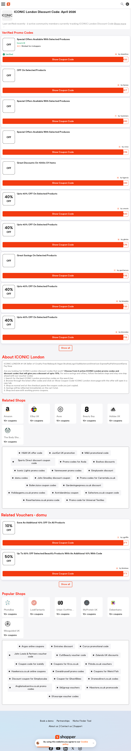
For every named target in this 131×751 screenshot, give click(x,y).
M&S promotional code (96, 453)
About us (53, 718)
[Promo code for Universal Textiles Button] (85, 497)
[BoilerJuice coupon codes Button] (41, 482)
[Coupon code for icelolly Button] (30, 658)
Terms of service (81, 734)
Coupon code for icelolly (31, 658)
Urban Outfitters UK (67, 607)
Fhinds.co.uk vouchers (100, 658)
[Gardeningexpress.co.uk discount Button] (82, 482)
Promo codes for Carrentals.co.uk (97, 475)
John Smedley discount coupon (53, 475)
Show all (65, 581)
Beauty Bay (89, 416)
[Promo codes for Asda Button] (73, 460)
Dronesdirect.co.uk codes (104, 673)
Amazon (8, 416)
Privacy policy (67, 734)
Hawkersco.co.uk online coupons (28, 666)
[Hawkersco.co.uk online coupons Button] (27, 665)
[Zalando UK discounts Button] (106, 651)
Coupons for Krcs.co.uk (66, 658)
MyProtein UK (90, 607)
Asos (59, 416)
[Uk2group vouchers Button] (68, 680)
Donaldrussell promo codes (69, 666)
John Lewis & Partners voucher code (30, 651)
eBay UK (34, 416)
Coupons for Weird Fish (106, 666)
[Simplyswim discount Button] (101, 467)
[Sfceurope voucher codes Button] (64, 688)
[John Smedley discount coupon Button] (52, 475)
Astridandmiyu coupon (66, 490)
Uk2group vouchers (70, 680)
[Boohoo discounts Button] (104, 460)
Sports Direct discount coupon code (34, 460)
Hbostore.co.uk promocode (103, 680)
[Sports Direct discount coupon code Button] (33, 460)
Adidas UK (114, 416)
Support (78, 718)
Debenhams (115, 607)
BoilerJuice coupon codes (42, 482)
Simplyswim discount (102, 468)
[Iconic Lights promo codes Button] (30, 467)
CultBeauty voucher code (72, 651)
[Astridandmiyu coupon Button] (66, 490)
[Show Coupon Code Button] (63, 59)
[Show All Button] (65, 581)
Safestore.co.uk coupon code (103, 490)
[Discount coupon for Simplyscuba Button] (28, 673)
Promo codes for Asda (74, 460)
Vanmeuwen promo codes (67, 468)
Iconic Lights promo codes (31, 468)
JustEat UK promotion (63, 453)
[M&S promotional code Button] (95, 453)
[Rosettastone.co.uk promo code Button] (41, 497)
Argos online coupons (33, 643)
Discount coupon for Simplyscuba (29, 673)
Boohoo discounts (105, 460)
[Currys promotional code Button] (94, 643)
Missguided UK (12, 628)
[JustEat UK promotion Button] (62, 453)
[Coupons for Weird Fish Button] (105, 665)
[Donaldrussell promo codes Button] (68, 665)
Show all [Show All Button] (65, 348)
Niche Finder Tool (82, 712)
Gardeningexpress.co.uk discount (83, 482)
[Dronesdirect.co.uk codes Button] (104, 673)
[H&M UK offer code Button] (31, 453)
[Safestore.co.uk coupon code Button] (102, 490)
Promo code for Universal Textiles (86, 497)
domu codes (21, 475)
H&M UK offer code (31, 453)
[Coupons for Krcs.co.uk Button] (65, 658)
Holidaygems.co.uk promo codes (28, 490)
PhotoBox (9, 607)
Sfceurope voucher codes (65, 688)
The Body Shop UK (13, 437)
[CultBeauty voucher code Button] (71, 651)
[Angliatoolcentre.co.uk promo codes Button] (30, 680)
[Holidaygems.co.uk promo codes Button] (27, 490)
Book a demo (46, 712)
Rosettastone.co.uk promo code (42, 497)
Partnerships (63, 712)
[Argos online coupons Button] (31, 643)
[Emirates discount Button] (62, 643)
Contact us (66, 718)
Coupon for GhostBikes (69, 673)
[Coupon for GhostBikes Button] (68, 673)
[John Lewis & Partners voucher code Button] (29, 651)
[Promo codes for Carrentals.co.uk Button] (96, 475)
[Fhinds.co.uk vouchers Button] (99, 658)
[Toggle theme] (127, 4)
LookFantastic (37, 607)
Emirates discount (63, 643)
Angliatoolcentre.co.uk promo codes (31, 680)
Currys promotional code (95, 643)
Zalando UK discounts (107, 651)
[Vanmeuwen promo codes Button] (67, 467)
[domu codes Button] (20, 475)
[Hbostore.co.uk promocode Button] (102, 680)
